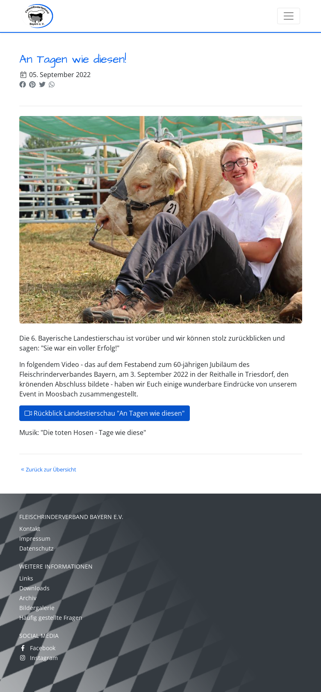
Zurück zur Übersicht (47, 469)
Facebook (37, 648)
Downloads (34, 588)
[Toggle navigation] (288, 16)
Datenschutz (36, 548)
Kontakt (29, 529)
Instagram (38, 658)
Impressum (34, 538)
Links (26, 578)
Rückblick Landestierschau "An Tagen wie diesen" (104, 413)
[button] (22, 84)
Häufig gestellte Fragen (50, 617)
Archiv (27, 598)
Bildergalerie (37, 608)
